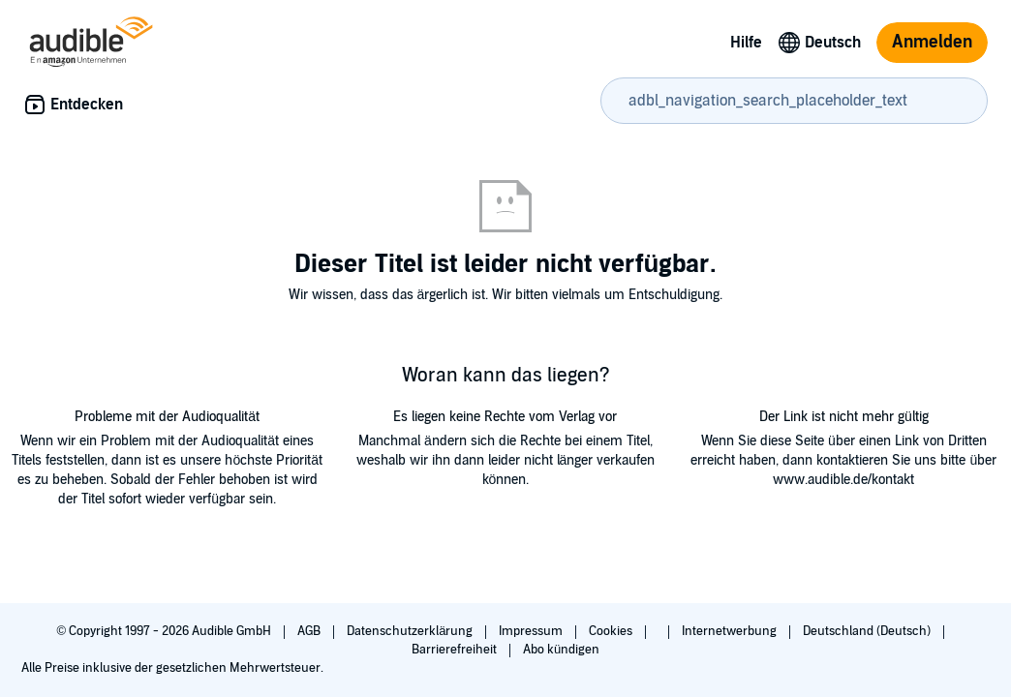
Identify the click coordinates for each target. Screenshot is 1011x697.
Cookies (612, 631)
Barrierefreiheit (456, 649)
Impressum (532, 631)
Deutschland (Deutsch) (868, 631)
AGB (310, 631)
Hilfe (746, 42)
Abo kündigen (561, 649)
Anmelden (932, 42)
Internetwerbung (731, 631)
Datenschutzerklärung (411, 631)
